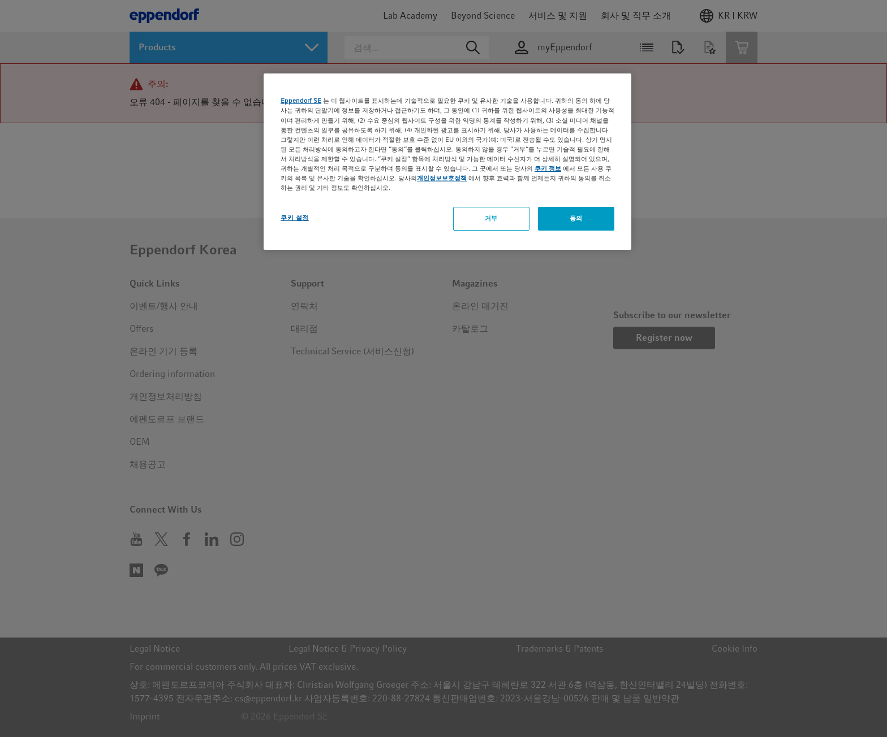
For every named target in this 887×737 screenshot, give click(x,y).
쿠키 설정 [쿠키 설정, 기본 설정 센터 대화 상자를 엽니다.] (295, 218)
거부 (491, 218)
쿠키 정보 (548, 168)
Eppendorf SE (301, 101)
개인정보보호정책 (442, 178)
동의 (576, 218)
